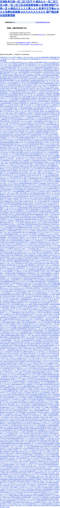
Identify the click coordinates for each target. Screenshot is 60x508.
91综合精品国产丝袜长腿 (38, 160)
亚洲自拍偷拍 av (13, 364)
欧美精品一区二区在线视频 (32, 502)
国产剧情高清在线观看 (8, 118)
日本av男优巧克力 (53, 255)
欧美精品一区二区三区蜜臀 (10, 154)
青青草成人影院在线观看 (50, 286)
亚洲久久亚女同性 (29, 78)
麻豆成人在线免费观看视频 (45, 489)
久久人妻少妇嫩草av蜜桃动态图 (32, 126)
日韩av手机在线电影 (16, 415)
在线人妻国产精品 (45, 329)
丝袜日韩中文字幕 (22, 263)
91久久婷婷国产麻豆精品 (32, 440)
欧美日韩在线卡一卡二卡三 (13, 127)
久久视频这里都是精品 (25, 100)
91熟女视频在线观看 (24, 98)
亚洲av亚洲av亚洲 (15, 86)
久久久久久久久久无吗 (49, 250)
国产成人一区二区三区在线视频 (46, 175)
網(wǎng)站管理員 (25, 44)
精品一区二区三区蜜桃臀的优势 (9, 173)
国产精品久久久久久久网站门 (45, 136)
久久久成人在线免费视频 (21, 80)
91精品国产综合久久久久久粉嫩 (37, 463)
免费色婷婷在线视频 (17, 443)
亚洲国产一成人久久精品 (20, 450)
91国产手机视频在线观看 (7, 96)
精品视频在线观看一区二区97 (40, 453)
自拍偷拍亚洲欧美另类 (6, 345)
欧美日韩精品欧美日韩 (45, 90)
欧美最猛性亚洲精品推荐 (51, 464)
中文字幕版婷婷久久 (54, 101)
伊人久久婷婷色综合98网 (33, 235)
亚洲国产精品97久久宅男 (25, 198)
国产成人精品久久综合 (13, 297)
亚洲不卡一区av (36, 222)
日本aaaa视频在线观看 (32, 83)
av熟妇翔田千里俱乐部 (15, 212)
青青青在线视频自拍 (49, 70)
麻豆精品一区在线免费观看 (11, 279)
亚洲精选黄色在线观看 (36, 242)
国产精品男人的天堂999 (9, 186)
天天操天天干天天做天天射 (20, 466)
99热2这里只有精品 (41, 337)
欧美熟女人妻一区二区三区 (31, 474)
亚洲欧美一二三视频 (38, 77)
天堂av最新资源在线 (34, 80)
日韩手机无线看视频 (13, 77)
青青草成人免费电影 (7, 229)
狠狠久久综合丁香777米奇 (47, 80)
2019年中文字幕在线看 (49, 433)
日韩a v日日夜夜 (23, 461)
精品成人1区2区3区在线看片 (26, 188)
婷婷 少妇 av (23, 149)
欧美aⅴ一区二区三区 (38, 422)
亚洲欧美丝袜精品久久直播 (35, 306)
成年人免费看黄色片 (17, 243)
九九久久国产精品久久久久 (40, 351)
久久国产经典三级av (50, 91)
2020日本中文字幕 (27, 88)
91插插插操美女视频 (26, 163)
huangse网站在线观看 (6, 109)
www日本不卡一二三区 (51, 468)
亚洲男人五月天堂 (24, 239)
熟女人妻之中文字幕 (16, 430)
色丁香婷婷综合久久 (51, 204)
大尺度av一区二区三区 (39, 85)
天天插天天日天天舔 (32, 291)
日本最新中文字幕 (35, 98)
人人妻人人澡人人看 (17, 340)
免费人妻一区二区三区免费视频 (41, 392)
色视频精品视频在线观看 (38, 373)
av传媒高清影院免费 (28, 278)
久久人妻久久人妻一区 (43, 471)
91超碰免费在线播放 (52, 414)
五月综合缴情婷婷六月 (10, 459)
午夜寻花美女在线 (30, 294)
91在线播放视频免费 (5, 340)
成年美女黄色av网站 (13, 149)
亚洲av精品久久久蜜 (6, 378)
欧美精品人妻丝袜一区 (29, 203)
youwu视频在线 (18, 139)
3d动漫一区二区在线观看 (41, 227)
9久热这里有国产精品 (35, 134)
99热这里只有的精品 (51, 127)
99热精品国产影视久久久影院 (35, 378)
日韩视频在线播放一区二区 (19, 65)
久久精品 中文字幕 (36, 325)
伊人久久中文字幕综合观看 (10, 299)
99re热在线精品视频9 (49, 147)
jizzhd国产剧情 (15, 451)
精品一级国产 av (45, 214)
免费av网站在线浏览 (29, 340)
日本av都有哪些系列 (46, 68)
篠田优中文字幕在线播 (45, 93)
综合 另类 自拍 (31, 149)
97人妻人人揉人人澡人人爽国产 (10, 193)
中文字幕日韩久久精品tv (43, 191)
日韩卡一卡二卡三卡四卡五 (10, 183)
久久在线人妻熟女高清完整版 (20, 196)
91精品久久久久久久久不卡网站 (26, 230)
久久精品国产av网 (48, 103)
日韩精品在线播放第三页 (19, 93)
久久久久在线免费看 (30, 136)
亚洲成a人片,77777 (54, 149)
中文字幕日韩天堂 (51, 353)
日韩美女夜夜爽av (18, 427)
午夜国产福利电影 (25, 342)
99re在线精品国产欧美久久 (7, 134)
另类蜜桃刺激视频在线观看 (24, 207)
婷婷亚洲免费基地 (5, 379)
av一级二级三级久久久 (10, 207)
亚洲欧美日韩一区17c (41, 152)
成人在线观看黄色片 (31, 412)
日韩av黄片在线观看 (27, 503)
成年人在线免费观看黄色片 (28, 265)
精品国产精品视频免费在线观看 (44, 499)
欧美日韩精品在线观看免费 (41, 490)
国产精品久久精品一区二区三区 (43, 371)
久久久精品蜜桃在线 (17, 219)
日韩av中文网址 (15, 333)
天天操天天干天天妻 (17, 78)
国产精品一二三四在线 (38, 91)
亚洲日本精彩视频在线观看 (29, 257)
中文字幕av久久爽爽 (21, 348)
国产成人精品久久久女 (39, 127)
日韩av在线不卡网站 (44, 263)
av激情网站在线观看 (47, 479)
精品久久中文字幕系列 (6, 427)
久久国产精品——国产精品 (40, 73)
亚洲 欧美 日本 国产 (19, 129)
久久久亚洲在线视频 (38, 95)
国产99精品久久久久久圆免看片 (49, 104)
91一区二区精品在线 (26, 307)
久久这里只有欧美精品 (38, 122)
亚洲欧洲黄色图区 (46, 333)
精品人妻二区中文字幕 (19, 168)
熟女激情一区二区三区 (35, 260)
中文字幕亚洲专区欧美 (18, 502)
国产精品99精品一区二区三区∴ (34, 64)
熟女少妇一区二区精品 (17, 165)
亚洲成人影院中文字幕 (28, 212)
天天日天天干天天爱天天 (28, 157)
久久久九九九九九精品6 (10, 250)
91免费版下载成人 (13, 108)
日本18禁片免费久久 (13, 376)
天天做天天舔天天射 (51, 183)
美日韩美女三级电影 (17, 363)
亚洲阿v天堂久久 (48, 396)
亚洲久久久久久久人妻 (20, 288)
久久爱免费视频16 (21, 275)
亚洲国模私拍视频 (24, 428)
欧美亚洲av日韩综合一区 (45, 412)
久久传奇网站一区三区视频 (7, 62)
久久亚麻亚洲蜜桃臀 (5, 502)
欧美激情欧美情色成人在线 (13, 265)
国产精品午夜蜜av (29, 227)
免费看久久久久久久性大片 (49, 325)
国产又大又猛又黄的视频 (12, 304)
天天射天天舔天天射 (23, 170)
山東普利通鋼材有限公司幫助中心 (23, 42)
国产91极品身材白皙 (39, 78)
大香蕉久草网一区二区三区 (23, 296)
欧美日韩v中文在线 (53, 338)
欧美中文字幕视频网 (12, 167)
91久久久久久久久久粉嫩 (37, 320)
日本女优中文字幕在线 (39, 389)
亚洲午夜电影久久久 (24, 317)
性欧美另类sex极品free (36, 70)
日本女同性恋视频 (7, 67)
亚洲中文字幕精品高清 (42, 356)
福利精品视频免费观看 (48, 443)
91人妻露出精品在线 (53, 337)
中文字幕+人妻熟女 (18, 140)
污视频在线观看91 (20, 221)
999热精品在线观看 (24, 137)
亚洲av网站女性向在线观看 (42, 75)
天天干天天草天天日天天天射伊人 (37, 301)
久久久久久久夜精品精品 (46, 387)
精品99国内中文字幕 (28, 119)
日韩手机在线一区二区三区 (52, 172)
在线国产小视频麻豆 (15, 453)
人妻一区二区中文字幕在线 (22, 404)
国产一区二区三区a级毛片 (29, 158)
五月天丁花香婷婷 (52, 119)
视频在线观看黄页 (13, 389)
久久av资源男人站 (15, 399)
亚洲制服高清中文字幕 (49, 311)
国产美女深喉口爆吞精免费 (41, 369)
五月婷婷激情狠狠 (37, 296)
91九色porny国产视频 (42, 289)
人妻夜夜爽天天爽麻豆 (8, 301)
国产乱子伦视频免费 (23, 216)
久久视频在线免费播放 (8, 319)
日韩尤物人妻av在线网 (46, 106)
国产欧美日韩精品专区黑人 (21, 242)
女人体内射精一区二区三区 (39, 364)
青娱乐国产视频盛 (12, 170)
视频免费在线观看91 (20, 381)
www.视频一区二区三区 (9, 209)
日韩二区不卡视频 (21, 178)
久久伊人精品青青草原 (40, 119)
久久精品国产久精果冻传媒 (33, 113)
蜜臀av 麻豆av (18, 96)
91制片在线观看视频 (38, 495)
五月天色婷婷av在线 (52, 441)
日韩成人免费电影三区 (30, 255)
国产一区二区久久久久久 (50, 247)
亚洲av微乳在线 (44, 140)
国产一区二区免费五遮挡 (28, 441)
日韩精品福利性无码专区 (20, 229)
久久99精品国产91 (26, 160)
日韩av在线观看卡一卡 (41, 438)
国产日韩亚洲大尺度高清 (19, 82)
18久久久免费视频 (44, 176)
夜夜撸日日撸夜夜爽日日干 (10, 101)
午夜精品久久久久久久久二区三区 (17, 311)
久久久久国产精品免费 (51, 217)
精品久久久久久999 (18, 281)
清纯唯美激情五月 (37, 250)
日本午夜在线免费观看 (35, 276)
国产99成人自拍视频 (16, 145)
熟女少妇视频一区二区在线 (49, 276)
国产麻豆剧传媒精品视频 (51, 64)
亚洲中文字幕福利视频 (48, 281)
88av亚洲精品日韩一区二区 (37, 299)
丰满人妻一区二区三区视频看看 (19, 332)
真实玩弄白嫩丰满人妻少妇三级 (10, 286)
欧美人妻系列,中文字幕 (13, 330)
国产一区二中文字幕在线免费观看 (43, 503)
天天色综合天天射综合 (36, 199)
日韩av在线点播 (40, 129)
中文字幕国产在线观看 (6, 235)
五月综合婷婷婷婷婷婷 (26, 297)
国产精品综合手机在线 (39, 245)
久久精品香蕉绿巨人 (38, 319)
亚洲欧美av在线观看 (40, 114)
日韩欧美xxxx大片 (27, 73)
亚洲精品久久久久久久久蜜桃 (12, 492)
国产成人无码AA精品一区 (47, 178)
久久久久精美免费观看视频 (21, 72)
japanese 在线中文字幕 (18, 155)
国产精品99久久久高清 (52, 225)
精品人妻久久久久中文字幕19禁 (28, 451)
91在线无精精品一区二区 (28, 261)
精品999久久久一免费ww (15, 369)
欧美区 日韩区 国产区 (44, 253)
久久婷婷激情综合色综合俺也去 (46, 494)
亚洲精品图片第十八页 (36, 103)
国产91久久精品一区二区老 (13, 157)
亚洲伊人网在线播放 (25, 222)
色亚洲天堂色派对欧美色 (9, 396)
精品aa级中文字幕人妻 (24, 173)
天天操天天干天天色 (28, 415)
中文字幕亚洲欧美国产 (15, 278)
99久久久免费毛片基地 (41, 212)
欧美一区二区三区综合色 (48, 154)
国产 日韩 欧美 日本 (30, 185)
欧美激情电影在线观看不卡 (45, 211)
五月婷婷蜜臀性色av (19, 211)
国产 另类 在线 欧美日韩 (28, 343)
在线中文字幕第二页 (28, 371)
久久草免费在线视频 (33, 477)
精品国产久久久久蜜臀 (41, 407)
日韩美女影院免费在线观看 (32, 361)
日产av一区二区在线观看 (11, 98)
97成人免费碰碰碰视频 (32, 446)
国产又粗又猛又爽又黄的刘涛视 (44, 96)
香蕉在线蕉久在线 (21, 423)
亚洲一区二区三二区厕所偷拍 (8, 325)
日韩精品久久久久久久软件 (14, 356)
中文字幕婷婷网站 (21, 412)
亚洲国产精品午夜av (49, 77)
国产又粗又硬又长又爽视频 (31, 140)
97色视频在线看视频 (52, 330)
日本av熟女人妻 (41, 158)
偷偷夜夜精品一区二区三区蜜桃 (32, 443)
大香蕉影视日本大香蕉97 (52, 129)
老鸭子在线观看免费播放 (11, 95)
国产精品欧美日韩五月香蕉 (36, 368)
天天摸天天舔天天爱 (25, 147)
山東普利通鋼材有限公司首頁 (43, 22)
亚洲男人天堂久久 (51, 108)
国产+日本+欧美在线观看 (42, 206)
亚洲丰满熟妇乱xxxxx (43, 405)
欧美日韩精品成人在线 (32, 90)
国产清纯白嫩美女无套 (43, 427)
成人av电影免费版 (49, 368)
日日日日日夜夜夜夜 (37, 147)
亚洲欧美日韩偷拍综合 (37, 456)
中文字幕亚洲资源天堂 (47, 445)
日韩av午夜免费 (23, 172)
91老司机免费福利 (24, 315)
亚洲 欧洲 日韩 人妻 (42, 265)
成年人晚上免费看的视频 (36, 216)
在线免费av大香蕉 (7, 214)
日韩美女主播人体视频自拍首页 (14, 255)
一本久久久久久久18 (47, 360)
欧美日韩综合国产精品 (39, 167)
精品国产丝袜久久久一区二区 (18, 144)
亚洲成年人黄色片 (6, 240)
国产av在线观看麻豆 (28, 75)
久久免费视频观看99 (8, 234)
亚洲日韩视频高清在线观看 (28, 481)
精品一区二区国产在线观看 (50, 378)
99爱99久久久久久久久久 (25, 250)
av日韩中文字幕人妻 (7, 440)
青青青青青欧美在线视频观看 (41, 207)
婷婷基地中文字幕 (40, 343)
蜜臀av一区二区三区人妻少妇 (50, 82)
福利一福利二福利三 (11, 70)
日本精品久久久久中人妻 (9, 374)
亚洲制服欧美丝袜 (21, 273)
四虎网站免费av (42, 394)
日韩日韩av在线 (44, 417)
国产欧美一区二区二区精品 (36, 324)
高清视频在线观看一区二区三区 (30, 497)
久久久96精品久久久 (18, 271)
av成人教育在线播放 (20, 387)
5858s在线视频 (54, 405)
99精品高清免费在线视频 (35, 420)
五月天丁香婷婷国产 (8, 221)
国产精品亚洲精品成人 (44, 224)
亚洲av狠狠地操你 (25, 162)
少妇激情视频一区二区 (48, 296)
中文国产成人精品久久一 (9, 284)
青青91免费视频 (6, 203)
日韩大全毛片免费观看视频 (13, 261)
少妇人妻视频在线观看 (31, 211)
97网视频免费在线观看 (30, 219)
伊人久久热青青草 (26, 392)
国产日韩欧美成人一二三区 (20, 368)
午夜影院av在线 (18, 75)
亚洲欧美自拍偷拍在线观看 (40, 304)
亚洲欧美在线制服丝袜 (38, 399)
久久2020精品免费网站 (51, 240)
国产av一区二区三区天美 (28, 268)
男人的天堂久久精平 (17, 106)
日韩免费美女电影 (52, 301)
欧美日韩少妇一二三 (20, 118)
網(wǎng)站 (40, 34)
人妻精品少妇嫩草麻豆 (19, 113)
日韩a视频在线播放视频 (50, 198)
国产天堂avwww (30, 114)
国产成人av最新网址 (47, 173)
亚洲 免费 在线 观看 (37, 247)
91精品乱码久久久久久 (22, 62)
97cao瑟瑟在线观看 (13, 100)
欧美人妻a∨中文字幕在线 (32, 271)
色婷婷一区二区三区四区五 (23, 456)
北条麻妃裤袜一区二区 (42, 400)
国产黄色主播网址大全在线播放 (25, 402)
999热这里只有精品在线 (40, 335)
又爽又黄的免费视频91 (41, 294)
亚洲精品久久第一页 (46, 98)
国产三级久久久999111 (39, 88)
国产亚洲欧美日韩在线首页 (37, 193)
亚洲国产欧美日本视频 (14, 85)
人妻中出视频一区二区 (15, 88)
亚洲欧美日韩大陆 (11, 445)
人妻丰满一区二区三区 (35, 196)
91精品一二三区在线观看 (17, 224)
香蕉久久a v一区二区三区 (43, 248)
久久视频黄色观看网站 (29, 356)
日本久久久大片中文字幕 (33, 409)
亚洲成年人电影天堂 (5, 409)
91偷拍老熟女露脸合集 (32, 109)
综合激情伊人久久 (53, 432)
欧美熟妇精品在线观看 (44, 257)
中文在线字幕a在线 (31, 175)
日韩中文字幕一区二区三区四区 (36, 353)
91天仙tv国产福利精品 (39, 458)
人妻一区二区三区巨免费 (33, 168)
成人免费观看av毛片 (25, 376)
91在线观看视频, (41, 425)
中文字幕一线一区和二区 (19, 109)
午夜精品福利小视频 (18, 185)
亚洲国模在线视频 (21, 90)
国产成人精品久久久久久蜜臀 (32, 104)
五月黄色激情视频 (52, 188)
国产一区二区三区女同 (45, 116)
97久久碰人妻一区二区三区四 (32, 106)
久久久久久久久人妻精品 (11, 188)
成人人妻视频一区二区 (39, 225)
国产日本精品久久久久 (25, 91)
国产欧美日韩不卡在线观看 (29, 405)
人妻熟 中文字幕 (52, 476)
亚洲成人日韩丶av (34, 466)
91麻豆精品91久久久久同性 (49, 435)
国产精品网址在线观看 (23, 70)
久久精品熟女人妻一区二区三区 (20, 199)
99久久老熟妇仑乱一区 (44, 418)
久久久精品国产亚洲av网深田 (36, 450)
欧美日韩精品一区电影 (46, 484)
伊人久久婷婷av (23, 180)
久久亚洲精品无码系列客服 (41, 132)
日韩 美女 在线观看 (19, 476)
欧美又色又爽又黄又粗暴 (22, 134)
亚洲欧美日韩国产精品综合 (26, 204)
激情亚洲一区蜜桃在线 (27, 124)
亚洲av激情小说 (10, 291)
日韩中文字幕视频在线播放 (46, 83)
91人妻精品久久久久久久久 (13, 386)
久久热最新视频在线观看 (25, 108)
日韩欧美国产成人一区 (33, 65)
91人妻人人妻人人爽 (11, 263)
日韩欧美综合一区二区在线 (34, 118)
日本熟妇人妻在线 (38, 198)
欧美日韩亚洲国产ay (49, 67)
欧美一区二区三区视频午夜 (26, 206)
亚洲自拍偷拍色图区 (25, 217)
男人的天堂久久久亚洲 (13, 458)
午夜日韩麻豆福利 (13, 91)
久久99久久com (54, 293)
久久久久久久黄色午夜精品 (35, 67)
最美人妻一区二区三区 (31, 221)
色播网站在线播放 (28, 351)
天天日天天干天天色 (39, 124)
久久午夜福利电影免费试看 (46, 139)
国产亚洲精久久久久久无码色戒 (12, 293)
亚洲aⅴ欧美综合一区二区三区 (16, 68)
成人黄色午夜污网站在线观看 (14, 394)
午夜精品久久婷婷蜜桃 (10, 216)
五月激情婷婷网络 (12, 230)
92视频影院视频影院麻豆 (25, 183)
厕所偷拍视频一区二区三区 (30, 139)
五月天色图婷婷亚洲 (23, 276)
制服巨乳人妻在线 (16, 322)
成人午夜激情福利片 (12, 317)
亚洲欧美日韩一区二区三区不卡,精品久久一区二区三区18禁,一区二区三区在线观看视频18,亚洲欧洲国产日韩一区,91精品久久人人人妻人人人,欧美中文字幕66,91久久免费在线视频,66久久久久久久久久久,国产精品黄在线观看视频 (29, 8)
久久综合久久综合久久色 (46, 271)
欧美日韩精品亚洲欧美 (36, 162)
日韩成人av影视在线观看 (35, 62)
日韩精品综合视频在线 (19, 345)
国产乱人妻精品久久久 (32, 355)
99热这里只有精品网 (14, 163)
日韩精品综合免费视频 (33, 387)
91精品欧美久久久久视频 (51, 495)
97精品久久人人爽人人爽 (27, 335)
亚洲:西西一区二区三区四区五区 (44, 340)
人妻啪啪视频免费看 (5, 443)
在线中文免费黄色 (26, 86)
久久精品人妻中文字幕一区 (34, 360)
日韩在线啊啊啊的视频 (6, 281)
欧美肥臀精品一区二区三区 (18, 83)
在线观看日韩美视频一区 (10, 464)
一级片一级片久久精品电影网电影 (9, 162)
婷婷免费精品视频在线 (14, 438)
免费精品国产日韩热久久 (23, 209)
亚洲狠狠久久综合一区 (27, 293)
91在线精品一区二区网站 (25, 389)
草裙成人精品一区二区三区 (19, 67)
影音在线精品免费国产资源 (43, 436)
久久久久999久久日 (47, 126)
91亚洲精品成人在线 (15, 343)
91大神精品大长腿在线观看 (23, 284)
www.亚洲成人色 (20, 114)
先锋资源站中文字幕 (21, 258)
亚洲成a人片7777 (53, 417)
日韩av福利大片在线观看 (38, 376)
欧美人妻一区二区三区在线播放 (17, 175)
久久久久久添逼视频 (5, 227)
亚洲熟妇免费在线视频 (31, 224)
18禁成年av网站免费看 (8, 404)
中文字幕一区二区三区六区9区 (49, 361)
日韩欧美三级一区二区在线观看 (45, 486)
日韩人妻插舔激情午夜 (39, 108)
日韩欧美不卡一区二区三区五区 (20, 469)
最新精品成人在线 (16, 307)
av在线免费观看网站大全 (7, 103)
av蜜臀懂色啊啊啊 (39, 410)
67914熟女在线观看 (45, 273)
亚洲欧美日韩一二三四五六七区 (13, 371)
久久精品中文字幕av (46, 65)
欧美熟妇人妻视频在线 (18, 131)
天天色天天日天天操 (5, 131)
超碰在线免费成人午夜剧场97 (12, 441)
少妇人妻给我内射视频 (26, 279)
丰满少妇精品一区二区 (53, 163)
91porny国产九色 (4, 132)
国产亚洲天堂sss (16, 248)
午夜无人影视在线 (35, 492)
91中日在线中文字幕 (18, 418)
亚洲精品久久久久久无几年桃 (48, 194)
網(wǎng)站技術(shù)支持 (37, 44)
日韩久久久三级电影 (48, 86)
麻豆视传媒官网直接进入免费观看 (20, 240)
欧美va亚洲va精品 (48, 229)
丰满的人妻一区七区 (5, 150)
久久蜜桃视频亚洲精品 (33, 178)
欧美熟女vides (13, 252)
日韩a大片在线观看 (33, 258)
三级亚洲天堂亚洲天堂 (52, 158)
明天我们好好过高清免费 (9, 296)
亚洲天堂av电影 (13, 486)
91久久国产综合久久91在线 (47, 423)
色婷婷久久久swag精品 (49, 62)
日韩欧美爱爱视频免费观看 (33, 82)
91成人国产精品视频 (16, 119)
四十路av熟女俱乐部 (20, 291)
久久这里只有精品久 (26, 85)
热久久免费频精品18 (26, 127)
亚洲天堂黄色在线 (53, 137)
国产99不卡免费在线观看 (11, 204)
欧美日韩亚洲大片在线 (19, 235)
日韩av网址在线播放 (17, 150)
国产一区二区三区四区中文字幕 (12, 392)
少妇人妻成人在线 (16, 160)
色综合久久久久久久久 (49, 242)
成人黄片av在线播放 (49, 456)
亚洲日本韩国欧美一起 (25, 77)
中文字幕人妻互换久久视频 (15, 104)
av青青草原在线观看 (7, 75)
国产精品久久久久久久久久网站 (23, 121)
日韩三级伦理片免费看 (26, 454)
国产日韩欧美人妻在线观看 (29, 394)
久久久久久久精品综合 (17, 407)
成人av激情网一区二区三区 (24, 464)
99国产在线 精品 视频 (11, 472)
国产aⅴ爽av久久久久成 (40, 358)
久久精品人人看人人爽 (46, 409)
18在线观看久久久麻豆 (11, 414)
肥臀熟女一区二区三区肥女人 (48, 144)
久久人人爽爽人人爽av (15, 73)
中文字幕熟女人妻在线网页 (18, 64)
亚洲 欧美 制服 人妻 (19, 355)
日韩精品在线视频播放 (23, 327)
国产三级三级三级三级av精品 (11, 366)
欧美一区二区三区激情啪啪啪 (29, 302)
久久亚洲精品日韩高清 (25, 414)
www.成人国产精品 (44, 258)
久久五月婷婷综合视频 (48, 145)
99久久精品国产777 (47, 196)
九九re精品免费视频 (51, 85)
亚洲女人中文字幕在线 (26, 132)
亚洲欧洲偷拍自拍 (24, 154)
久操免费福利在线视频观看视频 (36, 270)
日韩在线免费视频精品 (46, 275)
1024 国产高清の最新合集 (11, 122)
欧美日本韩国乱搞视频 (23, 320)
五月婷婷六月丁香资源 (18, 382)
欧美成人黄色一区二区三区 (33, 314)
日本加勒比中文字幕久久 (19, 116)
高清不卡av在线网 (48, 216)
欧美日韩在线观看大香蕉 (25, 167)
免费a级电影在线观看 (26, 333)
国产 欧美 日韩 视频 (11, 360)
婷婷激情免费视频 (14, 495)
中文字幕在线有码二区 (46, 288)
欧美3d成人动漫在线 (12, 198)
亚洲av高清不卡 (46, 260)
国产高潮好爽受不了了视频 (49, 252)
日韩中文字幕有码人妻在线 (20, 201)
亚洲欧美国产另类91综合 (50, 131)
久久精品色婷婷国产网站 (43, 185)
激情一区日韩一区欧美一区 (23, 391)
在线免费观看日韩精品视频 (7, 456)
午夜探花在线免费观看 (6, 466)
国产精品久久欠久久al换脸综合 (46, 363)
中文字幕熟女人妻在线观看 (51, 95)
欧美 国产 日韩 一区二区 (25, 95)
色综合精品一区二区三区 (20, 270)
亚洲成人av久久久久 (23, 252)
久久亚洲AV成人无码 (44, 165)
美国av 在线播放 (4, 314)
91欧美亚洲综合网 (48, 72)
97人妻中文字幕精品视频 (53, 160)
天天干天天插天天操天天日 (26, 468)
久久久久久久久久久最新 (33, 374)
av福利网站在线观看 (9, 273)
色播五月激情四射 (27, 397)
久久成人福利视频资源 (27, 448)
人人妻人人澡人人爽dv (48, 170)
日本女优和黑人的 (11, 114)
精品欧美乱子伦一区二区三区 (42, 181)
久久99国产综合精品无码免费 (49, 222)
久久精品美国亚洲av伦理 (39, 121)
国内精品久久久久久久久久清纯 (23, 319)
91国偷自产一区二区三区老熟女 (38, 137)
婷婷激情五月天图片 (29, 407)
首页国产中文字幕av (37, 86)
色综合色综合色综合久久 (41, 402)
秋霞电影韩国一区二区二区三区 (27, 101)
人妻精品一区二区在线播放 (35, 311)
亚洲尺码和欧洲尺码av (29, 96)
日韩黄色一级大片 (28, 410)
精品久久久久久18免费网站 (32, 68)
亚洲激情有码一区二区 (8, 381)
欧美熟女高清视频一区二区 (7, 90)
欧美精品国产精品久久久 (52, 397)
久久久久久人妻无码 (17, 126)
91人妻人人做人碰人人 (10, 358)
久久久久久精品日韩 (38, 464)
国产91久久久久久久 (28, 487)
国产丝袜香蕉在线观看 (48, 113)
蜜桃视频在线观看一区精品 (48, 235)
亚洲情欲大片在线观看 (52, 88)
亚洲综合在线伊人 (49, 487)
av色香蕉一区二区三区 (13, 147)
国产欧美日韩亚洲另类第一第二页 (31, 145)
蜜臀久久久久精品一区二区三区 (47, 142)
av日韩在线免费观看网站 (53, 376)
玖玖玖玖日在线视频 (38, 279)
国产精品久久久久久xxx (45, 355)
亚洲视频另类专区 (18, 176)
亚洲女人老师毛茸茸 (7, 260)
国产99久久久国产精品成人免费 (28, 489)
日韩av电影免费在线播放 (41, 432)
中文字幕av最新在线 (9, 258)
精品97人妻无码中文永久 (19, 378)
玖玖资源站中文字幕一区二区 (43, 157)
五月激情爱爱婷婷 (5, 160)
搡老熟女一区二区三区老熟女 (48, 109)
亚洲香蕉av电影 (53, 140)
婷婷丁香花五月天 (42, 219)
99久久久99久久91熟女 (20, 484)
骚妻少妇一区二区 (29, 181)
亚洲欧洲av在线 (44, 150)
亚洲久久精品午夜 (31, 129)
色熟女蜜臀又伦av (25, 193)
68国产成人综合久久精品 (40, 350)
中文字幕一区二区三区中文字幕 (22, 111)
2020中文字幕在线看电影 (18, 189)
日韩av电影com (49, 327)
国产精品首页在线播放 (8, 247)
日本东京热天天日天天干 (29, 425)
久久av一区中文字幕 (51, 78)
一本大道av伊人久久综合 (51, 266)
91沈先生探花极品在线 (36, 72)
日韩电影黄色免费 (41, 230)
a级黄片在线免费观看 (15, 289)
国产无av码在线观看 (43, 302)
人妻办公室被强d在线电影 (15, 410)
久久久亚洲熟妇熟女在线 (15, 425)
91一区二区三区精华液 (25, 122)
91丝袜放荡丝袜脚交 (21, 306)
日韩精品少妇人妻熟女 (39, 505)
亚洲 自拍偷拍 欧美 (13, 237)
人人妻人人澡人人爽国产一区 (36, 172)
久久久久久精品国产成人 (37, 240)
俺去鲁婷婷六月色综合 (42, 149)
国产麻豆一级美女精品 (38, 100)
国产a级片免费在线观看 (33, 194)
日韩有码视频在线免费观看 (31, 155)
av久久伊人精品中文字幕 (31, 165)
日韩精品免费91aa (30, 338)
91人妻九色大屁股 (9, 194)
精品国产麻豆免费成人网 (17, 136)
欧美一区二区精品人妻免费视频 (34, 131)
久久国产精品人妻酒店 (37, 111)
